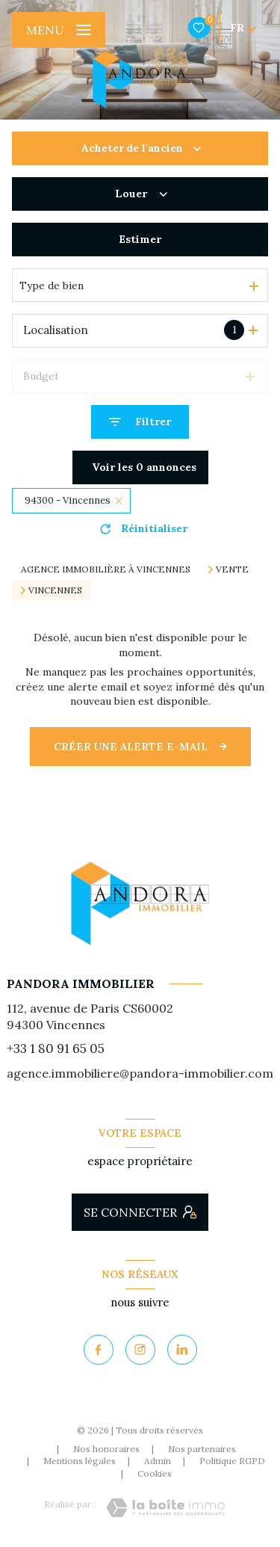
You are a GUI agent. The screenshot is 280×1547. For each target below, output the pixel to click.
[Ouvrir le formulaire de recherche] (140, 422)
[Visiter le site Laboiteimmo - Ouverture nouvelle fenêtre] (165, 1507)
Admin (157, 1460)
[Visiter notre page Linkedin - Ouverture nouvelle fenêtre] (182, 1350)
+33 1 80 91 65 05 (56, 1048)
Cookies (154, 1474)
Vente (232, 569)
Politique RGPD (232, 1460)
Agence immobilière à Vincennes (105, 569)
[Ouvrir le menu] (58, 30)
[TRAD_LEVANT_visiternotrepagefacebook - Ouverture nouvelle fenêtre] (98, 1350)
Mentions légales (79, 1460)
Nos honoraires (106, 1448)
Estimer (140, 239)
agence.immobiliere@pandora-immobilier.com (140, 1073)
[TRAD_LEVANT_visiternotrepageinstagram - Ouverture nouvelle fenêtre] (140, 1350)
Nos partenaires (202, 1448)
